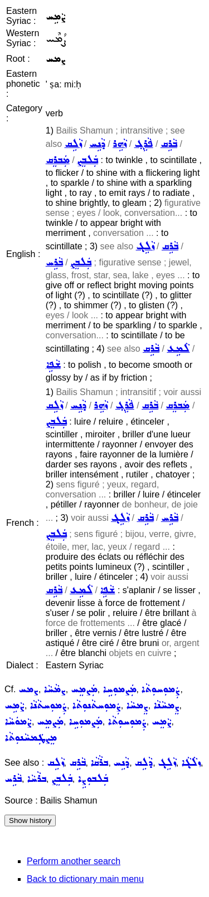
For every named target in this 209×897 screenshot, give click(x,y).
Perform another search (73, 861)
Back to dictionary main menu (85, 879)
